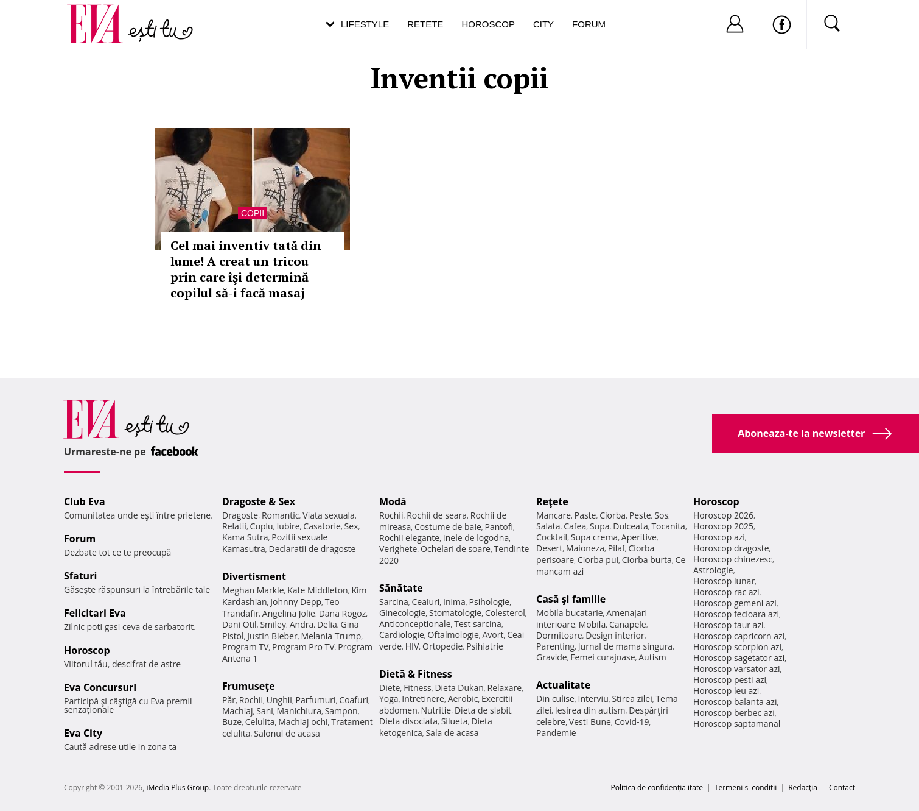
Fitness (418, 687)
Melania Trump (331, 636)
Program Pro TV (303, 647)
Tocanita (668, 526)
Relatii (234, 526)
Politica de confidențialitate (657, 787)
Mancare (553, 515)
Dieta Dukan (459, 687)
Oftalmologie (453, 634)
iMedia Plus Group (177, 787)
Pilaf (616, 548)
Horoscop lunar (724, 581)
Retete (425, 24)
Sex (351, 526)
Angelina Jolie (288, 613)
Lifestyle (365, 24)
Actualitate (563, 685)
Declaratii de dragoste (312, 548)
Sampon (341, 711)
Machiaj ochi (302, 722)
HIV (412, 646)
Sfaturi (80, 576)
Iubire (287, 526)
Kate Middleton (317, 590)
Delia (327, 624)
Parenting (555, 646)
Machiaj (237, 711)
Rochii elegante (409, 538)
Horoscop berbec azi (734, 712)
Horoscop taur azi (728, 625)
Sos (661, 515)
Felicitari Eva (95, 613)
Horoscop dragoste (731, 548)
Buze (232, 722)
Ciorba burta (647, 559)
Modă (393, 501)
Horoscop (488, 24)
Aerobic (463, 698)
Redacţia (802, 787)
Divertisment (254, 576)
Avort (492, 634)
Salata (548, 526)
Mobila (592, 624)
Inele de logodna (476, 538)
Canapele (627, 624)
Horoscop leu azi (726, 690)
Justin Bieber (272, 636)
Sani (264, 711)
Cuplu (261, 526)
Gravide (551, 657)
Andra (302, 624)
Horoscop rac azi (726, 592)
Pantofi (499, 527)
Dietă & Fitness (415, 674)
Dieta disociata (408, 721)
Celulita (260, 722)
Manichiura (299, 711)
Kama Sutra (245, 537)
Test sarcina (477, 623)
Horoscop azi (719, 537)
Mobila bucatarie (569, 612)
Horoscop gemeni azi (735, 603)
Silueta (454, 721)
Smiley (273, 624)
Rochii (251, 700)
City (543, 24)
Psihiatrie (484, 646)
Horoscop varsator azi (736, 669)
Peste (640, 515)
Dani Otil (239, 624)
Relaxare (504, 687)
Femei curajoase (602, 657)
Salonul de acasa (287, 733)
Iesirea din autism (590, 710)
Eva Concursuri (100, 687)
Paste (585, 515)
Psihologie (489, 601)
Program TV (245, 647)
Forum (589, 24)
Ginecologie (402, 612)
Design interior (614, 635)
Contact (842, 787)
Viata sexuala (328, 515)
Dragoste (240, 515)
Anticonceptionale (415, 623)
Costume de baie (447, 527)
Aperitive (639, 537)
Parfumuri (316, 700)
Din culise (555, 698)
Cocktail (551, 537)
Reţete (552, 501)
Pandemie (556, 732)
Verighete (398, 548)
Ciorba (612, 515)
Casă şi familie (571, 599)
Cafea (575, 526)
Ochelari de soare (456, 548)
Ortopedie (442, 646)
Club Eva (84, 501)
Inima (454, 601)
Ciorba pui (598, 559)
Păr (229, 700)
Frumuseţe (248, 686)
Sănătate (401, 588)
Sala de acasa (451, 732)
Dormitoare (559, 635)
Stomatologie (455, 612)
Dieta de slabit (483, 710)
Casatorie (322, 526)
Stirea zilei (632, 698)
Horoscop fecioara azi (736, 614)
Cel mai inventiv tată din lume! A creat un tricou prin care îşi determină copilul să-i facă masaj (245, 269)
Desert (549, 548)
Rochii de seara (437, 515)
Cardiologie (401, 634)
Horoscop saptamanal (736, 723)
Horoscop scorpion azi (737, 647)
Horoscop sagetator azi (738, 658)
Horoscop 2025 (723, 526)
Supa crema (594, 537)
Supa (600, 526)
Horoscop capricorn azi (738, 636)
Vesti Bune (590, 722)
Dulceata (630, 526)
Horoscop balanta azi (735, 701)
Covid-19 (632, 722)
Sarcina (393, 601)
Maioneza (585, 548)
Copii (252, 213)
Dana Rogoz (342, 613)
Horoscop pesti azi (729, 679)
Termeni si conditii (746, 787)
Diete (389, 687)
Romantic (280, 515)
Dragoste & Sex (258, 501)
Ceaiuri (426, 601)
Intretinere (423, 698)
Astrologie (713, 570)
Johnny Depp (295, 601)
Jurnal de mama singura (625, 646)
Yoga (389, 698)
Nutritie (436, 710)
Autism (652, 657)
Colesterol (505, 612)
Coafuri (353, 700)
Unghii (279, 700)
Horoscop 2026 (723, 515)
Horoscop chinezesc (732, 559)
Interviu (593, 698)
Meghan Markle (253, 590)
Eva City (83, 733)
